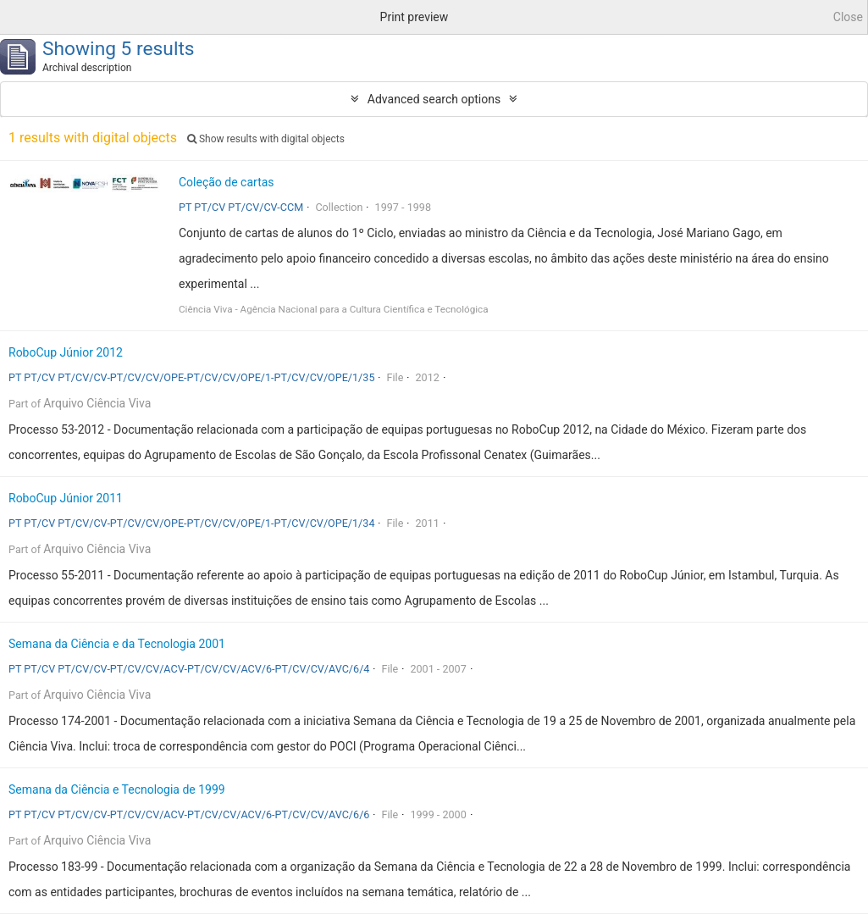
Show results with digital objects (266, 139)
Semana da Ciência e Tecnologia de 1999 (116, 789)
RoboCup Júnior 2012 (65, 352)
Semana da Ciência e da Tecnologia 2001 (116, 644)
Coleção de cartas (226, 182)
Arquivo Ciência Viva (97, 403)
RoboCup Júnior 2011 (65, 498)
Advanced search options (434, 99)
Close (848, 17)
